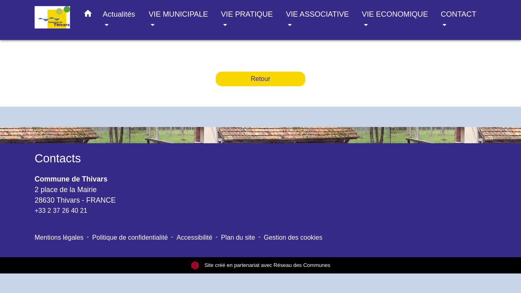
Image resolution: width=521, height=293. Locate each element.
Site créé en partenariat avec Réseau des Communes (261, 265)
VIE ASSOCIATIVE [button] (317, 14)
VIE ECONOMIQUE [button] (395, 14)
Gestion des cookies (293, 237)
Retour (260, 78)
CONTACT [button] (458, 14)
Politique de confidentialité (130, 237)
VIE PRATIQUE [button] (247, 14)
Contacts (58, 158)
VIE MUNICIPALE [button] (178, 14)
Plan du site (238, 237)
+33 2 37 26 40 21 (61, 210)
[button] (88, 15)
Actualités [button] (119, 14)
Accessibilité (194, 237)
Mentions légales (59, 237)
